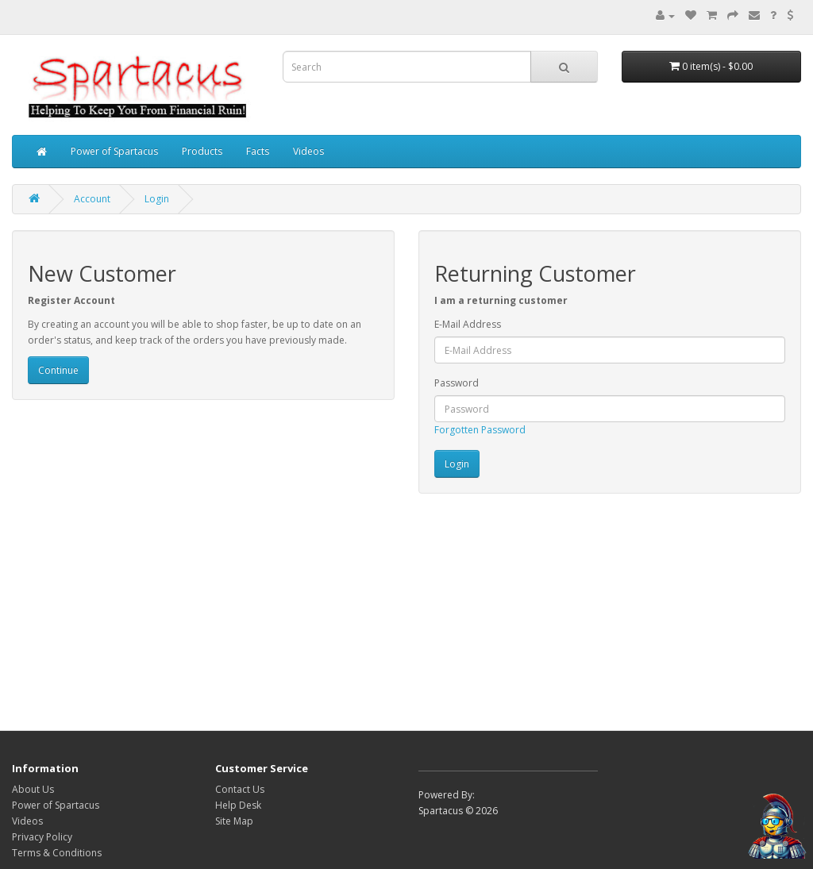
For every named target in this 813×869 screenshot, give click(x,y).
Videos (308, 151)
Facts (257, 151)
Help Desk (238, 805)
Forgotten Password (480, 429)
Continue (58, 370)
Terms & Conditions (57, 852)
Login (156, 199)
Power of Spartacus (114, 151)
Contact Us (239, 789)
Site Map (234, 821)
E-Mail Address (467, 324)
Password (456, 383)
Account (92, 199)
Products (202, 151)
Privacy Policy (42, 837)
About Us (33, 789)
